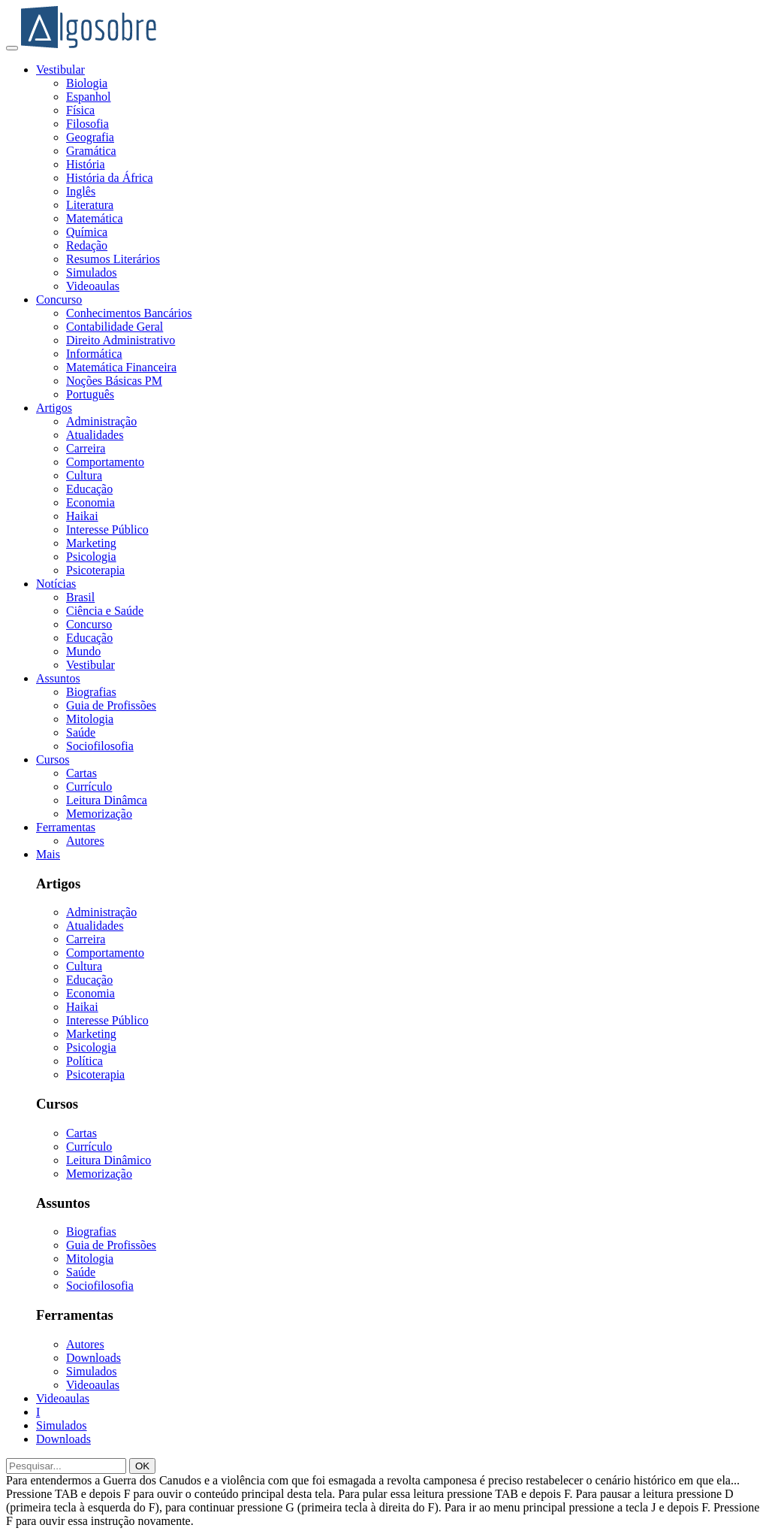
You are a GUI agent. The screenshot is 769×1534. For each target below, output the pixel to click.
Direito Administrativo (120, 340)
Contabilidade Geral (114, 326)
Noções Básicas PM (114, 380)
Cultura (84, 475)
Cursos (52, 759)
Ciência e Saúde (104, 610)
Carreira (85, 448)
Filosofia (87, 123)
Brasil (80, 597)
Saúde (80, 732)
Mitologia (89, 719)
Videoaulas (92, 286)
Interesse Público (107, 529)
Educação (89, 489)
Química (86, 231)
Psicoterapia (95, 570)
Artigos (54, 407)
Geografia (90, 137)
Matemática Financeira (121, 367)
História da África (109, 177)
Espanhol (88, 96)
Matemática (94, 218)
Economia (90, 502)
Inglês (80, 191)
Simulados (91, 272)
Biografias (91, 691)
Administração (101, 421)
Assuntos (58, 678)
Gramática (91, 150)
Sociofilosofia (100, 746)
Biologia (86, 83)
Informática (94, 353)
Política (84, 1060)
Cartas (81, 773)
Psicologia (91, 556)
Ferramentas (65, 827)
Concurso (59, 299)
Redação (86, 245)
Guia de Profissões (111, 705)
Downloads (93, 1357)
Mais (48, 854)
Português (90, 394)
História (85, 164)
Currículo (89, 786)
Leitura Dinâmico (108, 1160)
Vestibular (60, 69)
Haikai (82, 516)
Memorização (99, 813)
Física (80, 110)
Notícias (56, 583)
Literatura (89, 204)
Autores (85, 840)
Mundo (83, 651)
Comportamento (105, 461)
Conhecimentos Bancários (129, 313)
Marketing (91, 543)
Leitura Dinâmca (106, 800)
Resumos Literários (113, 259)
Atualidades (94, 434)
